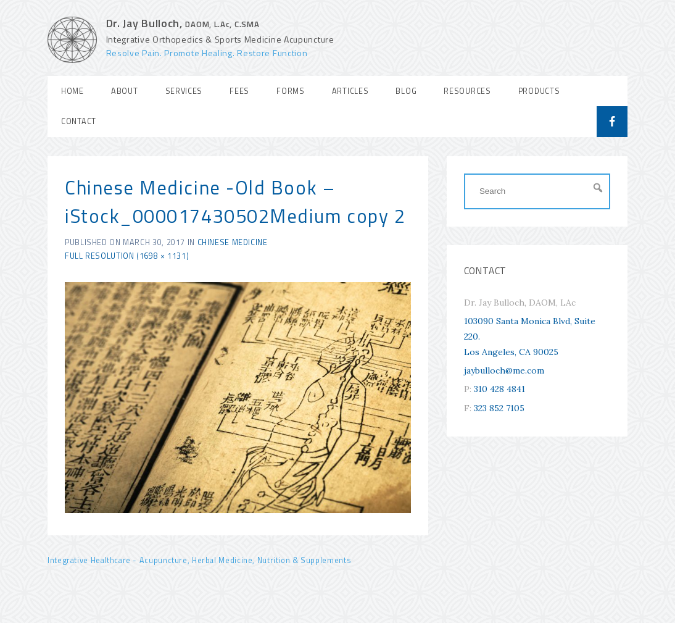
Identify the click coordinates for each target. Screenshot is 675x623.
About (124, 91)
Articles (350, 91)
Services (184, 91)
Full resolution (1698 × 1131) (127, 256)
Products (539, 91)
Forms (290, 91)
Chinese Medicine (232, 242)
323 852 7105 (499, 408)
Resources (467, 91)
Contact (78, 121)
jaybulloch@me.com (504, 370)
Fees (239, 91)
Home (72, 91)
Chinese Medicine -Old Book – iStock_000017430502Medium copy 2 (235, 201)
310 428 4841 (499, 389)
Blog (405, 91)
